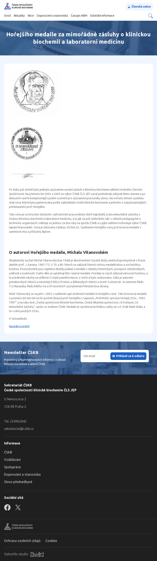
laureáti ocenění (19, 326)
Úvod (7, 15)
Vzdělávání (12, 459)
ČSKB (8, 452)
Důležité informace (102, 15)
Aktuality (19, 15)
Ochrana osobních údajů (22, 541)
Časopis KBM (79, 15)
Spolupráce (12, 467)
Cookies (51, 541)
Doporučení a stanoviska (52, 15)
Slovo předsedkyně (18, 482)
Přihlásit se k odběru (130, 356)
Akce (31, 15)
